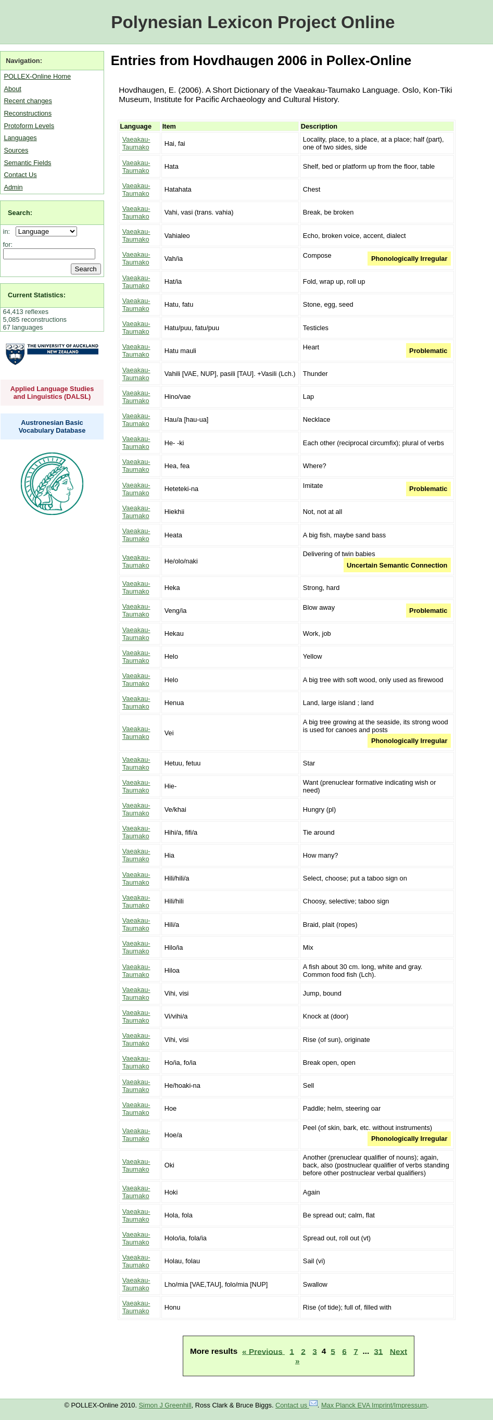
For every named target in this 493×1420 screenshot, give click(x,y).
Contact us (296, 1405)
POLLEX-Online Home (37, 76)
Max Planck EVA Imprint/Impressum (374, 1405)
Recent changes (28, 101)
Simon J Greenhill (165, 1405)
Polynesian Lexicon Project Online (253, 22)
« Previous (263, 1351)
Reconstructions (28, 113)
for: (8, 244)
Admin (13, 187)
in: (8, 231)
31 (378, 1351)
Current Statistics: (37, 295)
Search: (20, 213)
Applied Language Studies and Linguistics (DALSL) (52, 392)
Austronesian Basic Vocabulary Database (52, 426)
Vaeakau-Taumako (136, 143)
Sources (16, 150)
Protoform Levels (29, 126)
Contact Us (20, 175)
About (12, 89)
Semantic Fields (27, 163)
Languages (20, 138)
